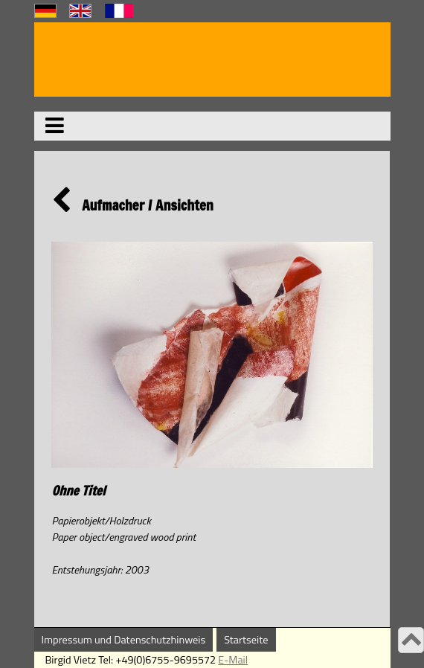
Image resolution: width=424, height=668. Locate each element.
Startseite (246, 640)
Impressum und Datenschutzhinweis (124, 640)
